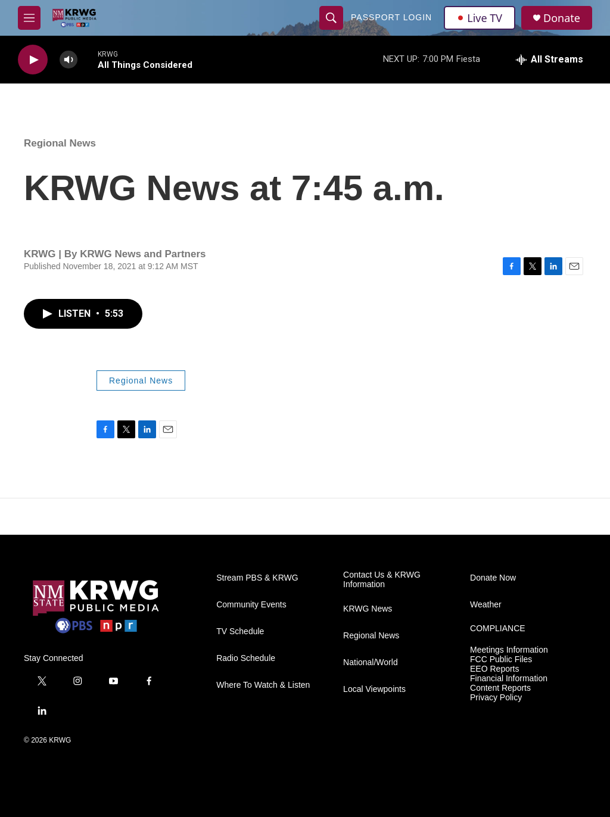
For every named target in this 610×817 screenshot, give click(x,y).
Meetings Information (509, 650)
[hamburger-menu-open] (29, 18)
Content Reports (500, 688)
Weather (486, 604)
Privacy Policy (496, 697)
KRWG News (367, 608)
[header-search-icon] (331, 18)
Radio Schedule (245, 658)
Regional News (60, 143)
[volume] (68, 59)
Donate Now (493, 577)
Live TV (479, 18)
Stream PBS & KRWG (257, 577)
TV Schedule (240, 631)
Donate (561, 18)
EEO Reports (494, 669)
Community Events (251, 604)
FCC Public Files (501, 659)
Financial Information (508, 678)
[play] (32, 60)
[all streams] (549, 59)
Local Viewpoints (374, 689)
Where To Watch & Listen (263, 685)
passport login (391, 17)
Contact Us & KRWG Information (382, 579)
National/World (370, 662)
